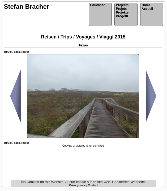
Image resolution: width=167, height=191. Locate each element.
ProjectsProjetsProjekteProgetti (122, 10)
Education (98, 5)
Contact (93, 185)
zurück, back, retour (16, 51)
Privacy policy (78, 185)
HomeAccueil (147, 7)
